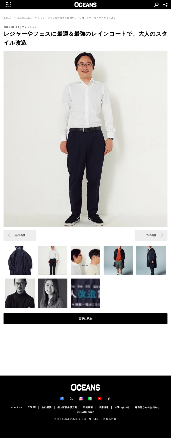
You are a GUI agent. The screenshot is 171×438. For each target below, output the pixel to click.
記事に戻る (85, 318)
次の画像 (151, 235)
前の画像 (20, 235)
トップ (7, 17)
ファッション (24, 17)
